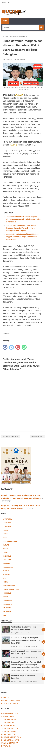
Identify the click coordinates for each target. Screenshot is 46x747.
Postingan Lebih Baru (10, 436)
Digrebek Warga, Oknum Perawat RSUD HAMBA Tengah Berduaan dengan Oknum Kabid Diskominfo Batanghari (26, 664)
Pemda (5, 582)
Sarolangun (7, 600)
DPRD (5, 537)
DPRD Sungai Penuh (10, 541)
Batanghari (7, 526)
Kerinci (5, 552)
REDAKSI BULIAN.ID (10, 703)
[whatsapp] (24, 347)
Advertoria (7, 519)
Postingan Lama (37, 436)
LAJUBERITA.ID (8, 725)
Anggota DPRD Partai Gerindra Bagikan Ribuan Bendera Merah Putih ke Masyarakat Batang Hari (23, 219)
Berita (5, 530)
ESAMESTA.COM (8, 734)
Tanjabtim (7, 611)
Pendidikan (7, 593)
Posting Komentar (19, 59)
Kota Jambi (7, 560)
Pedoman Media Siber (10, 700)
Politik (5, 597)
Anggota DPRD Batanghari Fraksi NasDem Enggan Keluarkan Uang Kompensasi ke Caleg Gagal (22, 236)
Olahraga (6, 574)
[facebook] (5, 347)
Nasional (6, 571)
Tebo (4, 615)
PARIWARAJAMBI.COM (11, 737)
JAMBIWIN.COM (8, 722)
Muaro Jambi (8, 567)
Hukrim (5, 549)
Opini (5, 578)
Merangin (6, 563)
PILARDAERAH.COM (10, 740)
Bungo (5, 534)
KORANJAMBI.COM (9, 713)
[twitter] (11, 347)
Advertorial (8, 523)
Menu (5, 21)
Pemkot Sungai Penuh (11, 589)
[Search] (20, 27)
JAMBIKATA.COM (8, 731)
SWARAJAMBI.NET (9, 743)
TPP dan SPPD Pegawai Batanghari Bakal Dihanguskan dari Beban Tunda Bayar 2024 (25, 640)
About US (5, 697)
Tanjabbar (7, 608)
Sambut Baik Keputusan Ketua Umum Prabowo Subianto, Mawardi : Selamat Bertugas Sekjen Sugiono (21, 228)
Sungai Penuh (8, 604)
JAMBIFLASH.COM (9, 728)
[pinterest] (17, 347)
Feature (6, 545)
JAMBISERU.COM (9, 719)
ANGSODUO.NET (8, 716)
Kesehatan (7, 556)
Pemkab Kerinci (9, 586)
